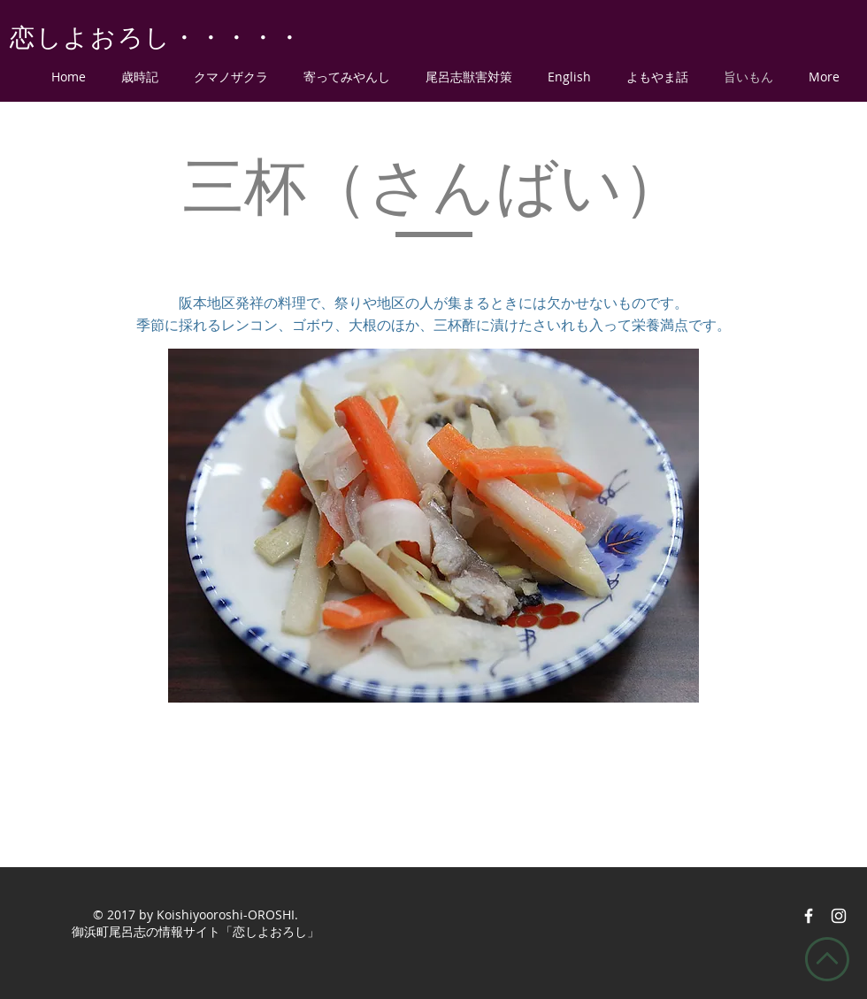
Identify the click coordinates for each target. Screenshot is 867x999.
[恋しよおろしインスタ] (838, 916)
